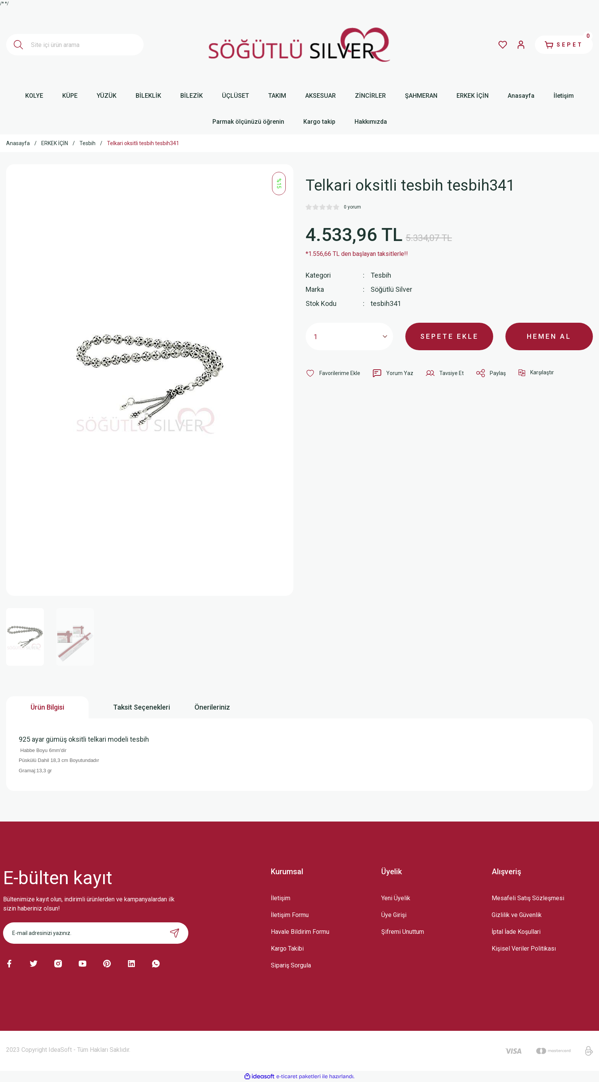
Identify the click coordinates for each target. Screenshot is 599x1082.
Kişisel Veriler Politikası (524, 948)
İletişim (280, 898)
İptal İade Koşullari (516, 931)
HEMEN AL (549, 336)
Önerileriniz (212, 707)
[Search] (75, 44)
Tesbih (381, 275)
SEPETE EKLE (449, 336)
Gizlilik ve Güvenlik (517, 915)
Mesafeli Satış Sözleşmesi (528, 898)
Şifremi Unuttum (402, 931)
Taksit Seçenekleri (141, 707)
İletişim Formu (290, 915)
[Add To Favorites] (333, 373)
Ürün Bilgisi (47, 707)
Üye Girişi (393, 915)
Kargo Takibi (287, 948)
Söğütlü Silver (391, 289)
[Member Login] (521, 45)
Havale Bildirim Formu (300, 931)
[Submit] (174, 933)
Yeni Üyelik (395, 898)
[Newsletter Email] (95, 933)
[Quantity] (349, 336)
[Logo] (299, 44)
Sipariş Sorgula (291, 965)
